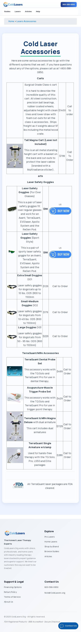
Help (38, 11)
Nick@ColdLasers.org (55, 592)
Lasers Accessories (26, 21)
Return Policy (10, 592)
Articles (28, 11)
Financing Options (13, 587)
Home (11, 21)
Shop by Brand (52, 546)
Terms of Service (12, 596)
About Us (8, 601)
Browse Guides (52, 551)
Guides (7, 11)
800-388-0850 (69, 4)
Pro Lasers (50, 536)
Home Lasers (51, 541)
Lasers (18, 11)
